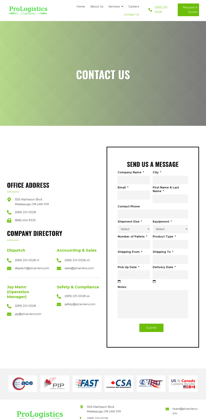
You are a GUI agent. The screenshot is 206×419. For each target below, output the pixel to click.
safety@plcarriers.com (80, 304)
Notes (122, 287)
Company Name (131, 172)
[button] (188, 9)
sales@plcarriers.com (79, 268)
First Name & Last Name (166, 189)
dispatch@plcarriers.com (32, 268)
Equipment (162, 221)
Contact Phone (129, 206)
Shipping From (130, 252)
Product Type (164, 236)
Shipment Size (130, 221)
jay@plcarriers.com (28, 314)
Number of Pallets (132, 236)
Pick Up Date (128, 267)
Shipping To (163, 252)
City (157, 172)
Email (123, 187)
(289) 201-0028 (25, 212)
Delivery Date (164, 267)
